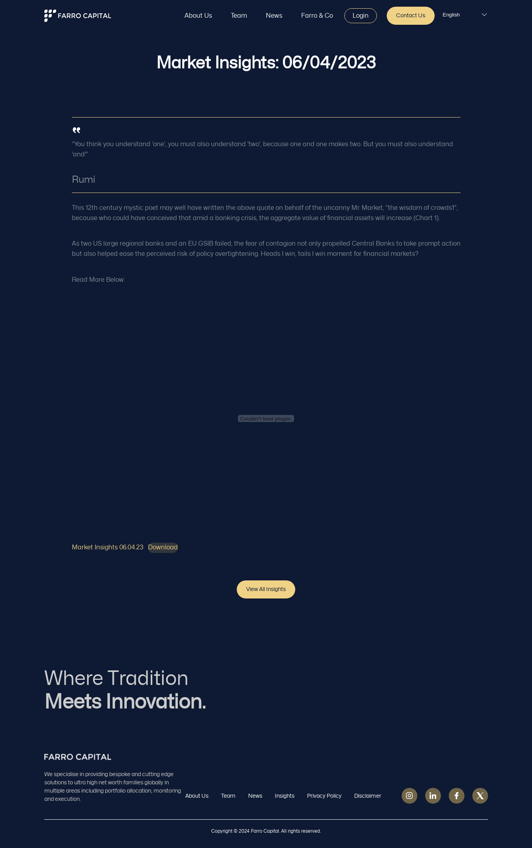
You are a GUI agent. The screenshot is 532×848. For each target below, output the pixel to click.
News (274, 16)
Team (239, 16)
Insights (284, 796)
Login (361, 16)
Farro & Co (317, 16)
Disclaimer (367, 796)
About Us (198, 16)
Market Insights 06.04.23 (107, 547)
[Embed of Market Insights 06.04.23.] (266, 418)
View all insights (266, 589)
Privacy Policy (324, 796)
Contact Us (410, 15)
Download (163, 547)
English (451, 15)
